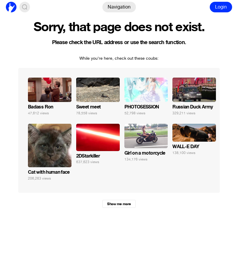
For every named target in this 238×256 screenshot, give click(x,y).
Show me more (119, 204)
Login (221, 7)
